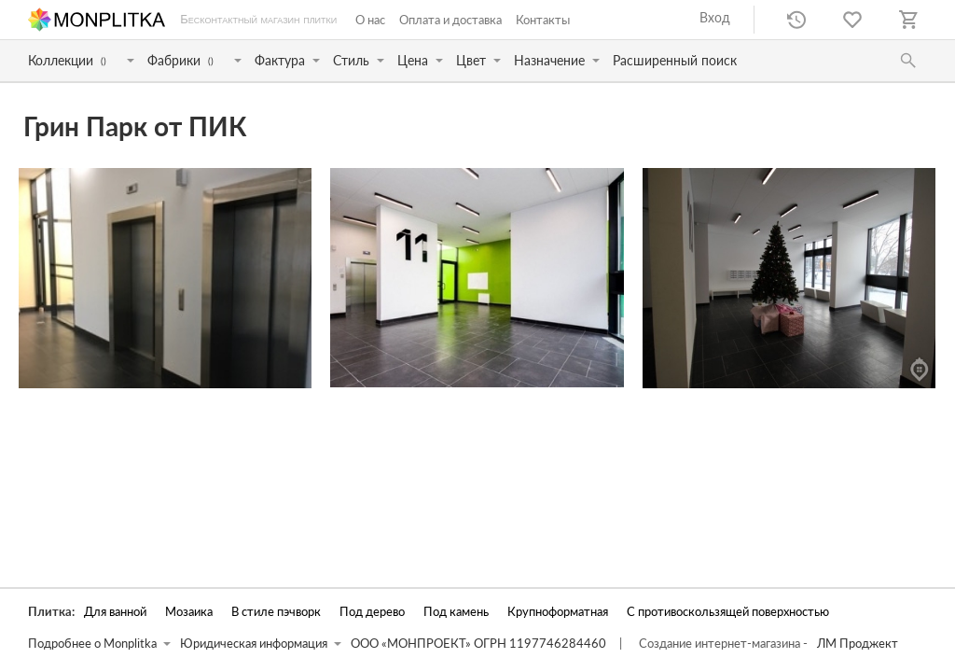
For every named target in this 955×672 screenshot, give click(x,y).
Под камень (456, 612)
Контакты (543, 19)
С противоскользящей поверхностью (728, 612)
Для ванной (115, 612)
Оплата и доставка (450, 19)
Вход (714, 17)
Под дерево (372, 612)
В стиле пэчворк (276, 612)
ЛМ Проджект (857, 644)
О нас (370, 19)
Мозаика (189, 612)
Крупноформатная (557, 612)
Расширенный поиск (675, 60)
